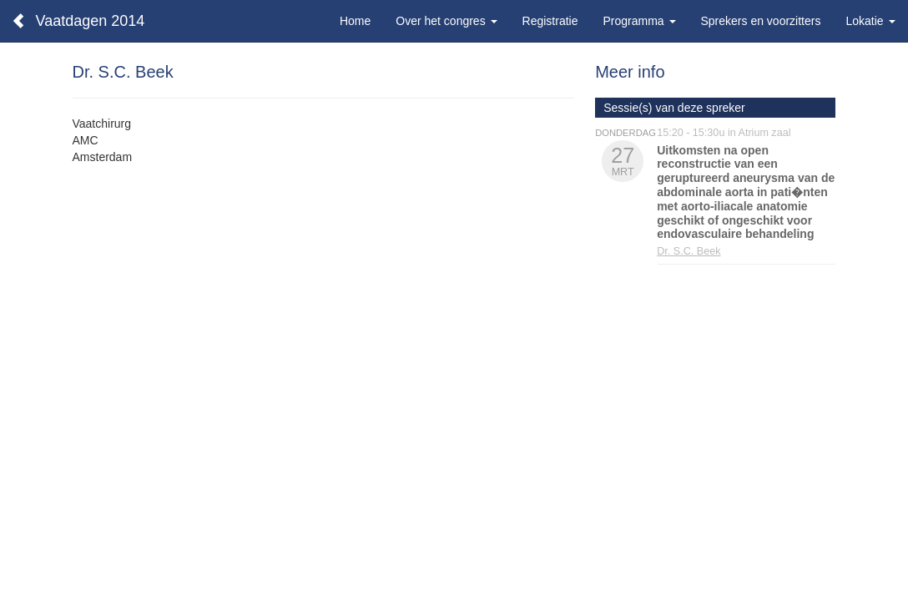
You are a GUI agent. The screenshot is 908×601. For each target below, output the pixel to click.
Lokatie (870, 21)
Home (355, 21)
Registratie (550, 21)
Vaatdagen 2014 (90, 21)
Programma (639, 21)
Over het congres (446, 21)
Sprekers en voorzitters (761, 21)
